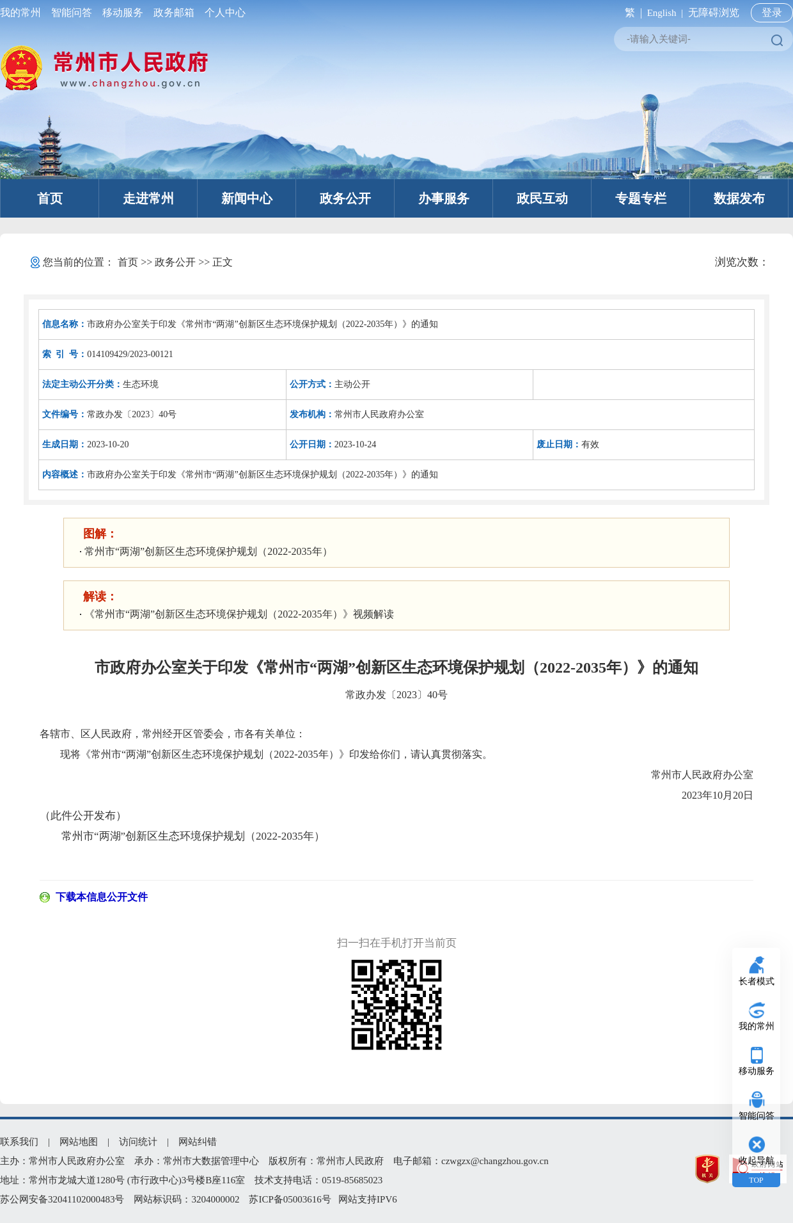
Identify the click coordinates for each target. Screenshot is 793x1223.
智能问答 (71, 12)
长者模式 (756, 981)
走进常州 (148, 198)
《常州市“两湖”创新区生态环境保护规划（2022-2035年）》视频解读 (239, 614)
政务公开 (345, 198)
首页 (50, 198)
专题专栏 (640, 198)
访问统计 (138, 1142)
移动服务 (122, 12)
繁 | (631, 12)
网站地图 (78, 1142)
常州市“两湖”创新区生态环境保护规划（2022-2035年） (208, 551)
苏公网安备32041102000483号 (62, 1199)
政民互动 (542, 198)
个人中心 (223, 12)
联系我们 (19, 1142)
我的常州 (23, 12)
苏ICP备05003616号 (290, 1199)
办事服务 (443, 198)
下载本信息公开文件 (102, 896)
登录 (772, 12)
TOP (756, 1180)
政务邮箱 (174, 12)
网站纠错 (197, 1142)
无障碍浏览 (713, 12)
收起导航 (756, 1160)
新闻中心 (246, 198)
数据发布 (739, 198)
